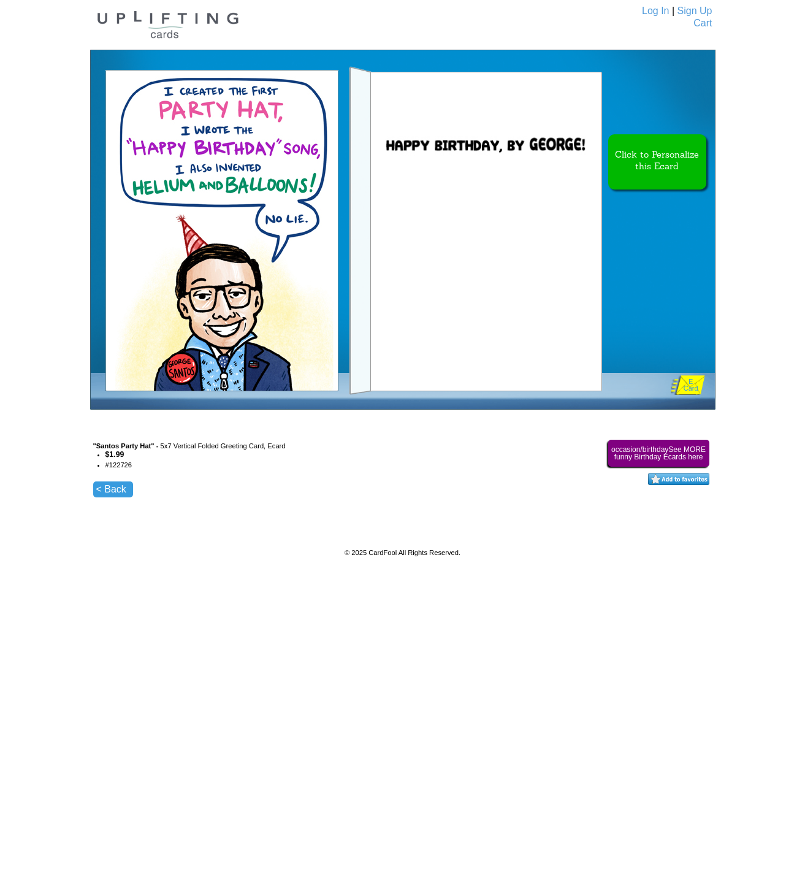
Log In (655, 11)
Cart (702, 23)
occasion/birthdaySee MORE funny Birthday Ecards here (658, 453)
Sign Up (694, 11)
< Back (111, 489)
